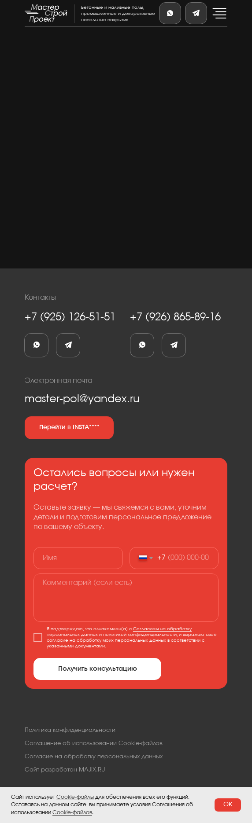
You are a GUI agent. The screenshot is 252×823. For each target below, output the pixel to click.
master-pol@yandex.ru (82, 399)
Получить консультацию (97, 668)
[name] (78, 558)
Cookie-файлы (75, 797)
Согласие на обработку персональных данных (94, 757)
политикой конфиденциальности (140, 634)
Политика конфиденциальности (70, 730)
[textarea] (126, 597)
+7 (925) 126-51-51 (70, 317)
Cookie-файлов (72, 812)
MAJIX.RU (92, 770)
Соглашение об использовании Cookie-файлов (94, 743)
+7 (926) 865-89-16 (175, 317)
